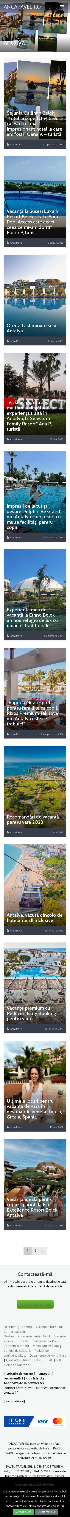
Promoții (26, 1327)
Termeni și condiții (16, 1346)
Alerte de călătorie (16, 1365)
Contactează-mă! (35, 1304)
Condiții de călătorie (17, 1351)
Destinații (10, 1327)
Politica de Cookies (45, 1341)
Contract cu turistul (19, 1360)
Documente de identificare (47, 1355)
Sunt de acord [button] (23, 1511)
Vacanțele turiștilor (49, 1327)
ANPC (40, 1360)
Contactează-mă (15, 1332)
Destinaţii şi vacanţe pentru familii (27, 1336)
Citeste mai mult (46, 1511)
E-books (22, 1341)
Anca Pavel (16, 144)
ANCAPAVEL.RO (22, 6)
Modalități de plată (46, 1346)
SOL (59, 1360)
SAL (50, 1360)
